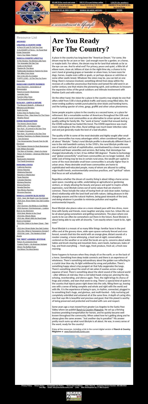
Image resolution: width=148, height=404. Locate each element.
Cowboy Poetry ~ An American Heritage (32, 244)
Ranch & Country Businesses (28, 92)
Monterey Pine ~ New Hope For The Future (33, 115)
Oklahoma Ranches (24, 172)
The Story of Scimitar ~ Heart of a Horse (32, 151)
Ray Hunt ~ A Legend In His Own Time (31, 129)
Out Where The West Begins (28, 249)
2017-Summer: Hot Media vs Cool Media (32, 206)
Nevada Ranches (23, 187)
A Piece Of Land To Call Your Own (30, 47)
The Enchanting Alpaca (25, 99)
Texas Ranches (23, 177)
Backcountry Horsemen (26, 159)
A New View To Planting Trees (28, 113)
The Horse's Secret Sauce (27, 123)
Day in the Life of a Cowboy (27, 76)
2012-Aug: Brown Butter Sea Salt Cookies (33, 228)
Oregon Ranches (23, 170)
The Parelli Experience (25, 161)
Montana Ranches (24, 182)
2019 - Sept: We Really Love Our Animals (32, 198)
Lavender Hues (23, 94)
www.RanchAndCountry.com (77, 331)
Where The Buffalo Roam (26, 247)
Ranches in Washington (26, 175)
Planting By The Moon (25, 68)
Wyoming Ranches (24, 192)
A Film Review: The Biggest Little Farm (31, 61)
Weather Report (23, 118)
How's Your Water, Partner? (27, 55)
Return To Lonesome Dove (27, 242)
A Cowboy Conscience (25, 131)
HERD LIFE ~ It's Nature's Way (29, 126)
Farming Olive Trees (24, 97)
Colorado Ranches (24, 180)
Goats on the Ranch (24, 66)
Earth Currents (22, 110)
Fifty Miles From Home (25, 73)
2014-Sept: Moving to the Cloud (29, 213)
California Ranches (24, 167)
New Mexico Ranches (25, 190)
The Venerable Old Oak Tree (28, 63)
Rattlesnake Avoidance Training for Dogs (32, 71)
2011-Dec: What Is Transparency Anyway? (33, 231)
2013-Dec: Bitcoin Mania (26, 216)
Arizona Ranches (23, 185)
